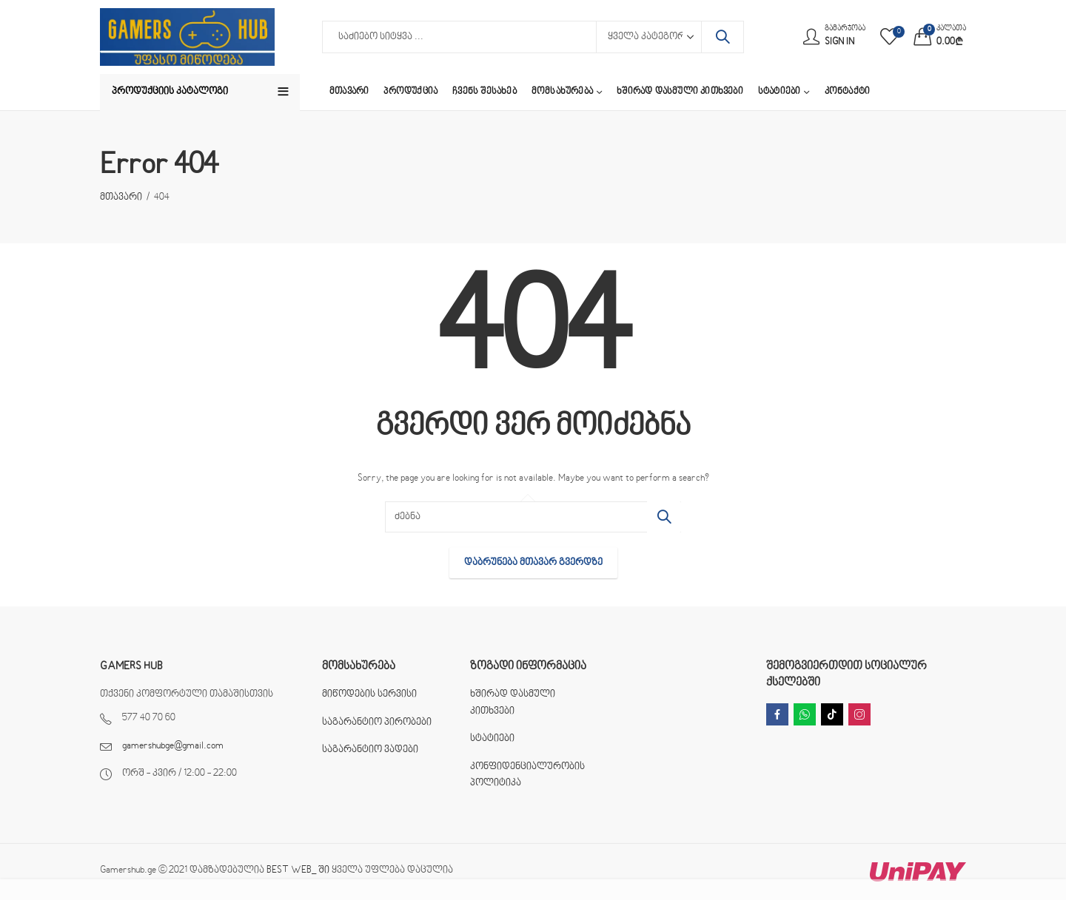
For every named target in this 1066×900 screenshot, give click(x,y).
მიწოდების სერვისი (369, 694)
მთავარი (121, 197)
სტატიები (492, 739)
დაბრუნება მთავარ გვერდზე (533, 563)
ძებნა (722, 37)
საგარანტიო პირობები (377, 722)
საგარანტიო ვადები (370, 750)
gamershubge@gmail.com (173, 746)
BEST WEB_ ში (297, 870)
